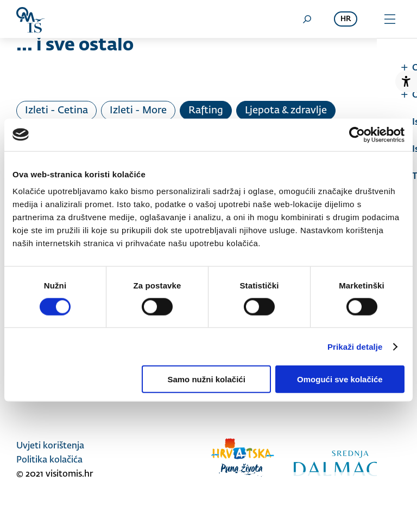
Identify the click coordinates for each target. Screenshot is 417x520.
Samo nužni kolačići (206, 379)
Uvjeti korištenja (50, 446)
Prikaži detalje (355, 346)
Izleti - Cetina (56, 110)
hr (345, 19)
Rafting (205, 110)
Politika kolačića (49, 460)
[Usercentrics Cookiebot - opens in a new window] (357, 134)
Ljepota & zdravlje (286, 110)
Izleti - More (138, 110)
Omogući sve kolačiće (340, 379)
